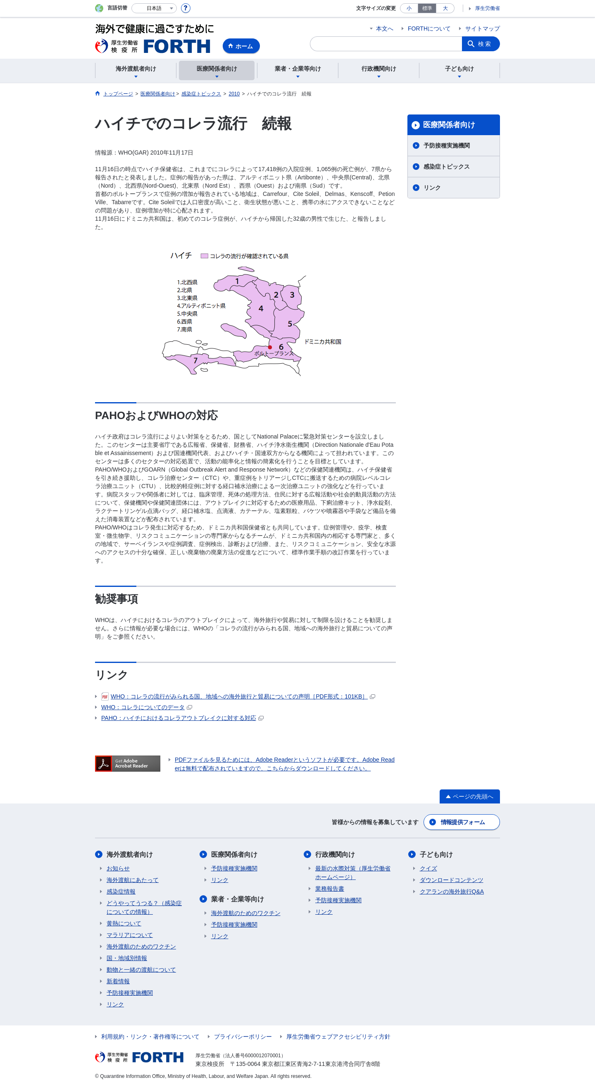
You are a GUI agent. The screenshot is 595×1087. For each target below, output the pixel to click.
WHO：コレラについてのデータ (146, 707)
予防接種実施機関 (447, 145)
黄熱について (124, 923)
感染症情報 (121, 891)
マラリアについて (130, 935)
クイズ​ (428, 868)
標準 (427, 8)
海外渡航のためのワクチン (141, 946)
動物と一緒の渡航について (141, 969)
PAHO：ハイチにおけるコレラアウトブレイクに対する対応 (182, 718)
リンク (432, 187)
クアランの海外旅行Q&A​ (452, 891)
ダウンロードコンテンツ (451, 880)
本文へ (384, 28)
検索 (485, 44)
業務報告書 (329, 888)
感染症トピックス (447, 166)
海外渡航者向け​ (130, 854)
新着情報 (118, 981)
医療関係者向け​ (449, 125)
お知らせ (118, 868)
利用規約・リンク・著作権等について (150, 1036)
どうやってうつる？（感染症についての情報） (144, 907)
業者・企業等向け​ (237, 899)
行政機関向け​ (335, 854)
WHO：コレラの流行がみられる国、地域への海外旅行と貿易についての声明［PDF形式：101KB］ (238, 696)
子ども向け (436, 854)
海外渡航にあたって (133, 880)
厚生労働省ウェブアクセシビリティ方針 (338, 1036)
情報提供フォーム (463, 822)
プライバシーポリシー (243, 1036)
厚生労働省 (487, 8)
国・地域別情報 (127, 958)
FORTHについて (429, 28)
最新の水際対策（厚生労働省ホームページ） (352, 872)
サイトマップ (482, 28)
